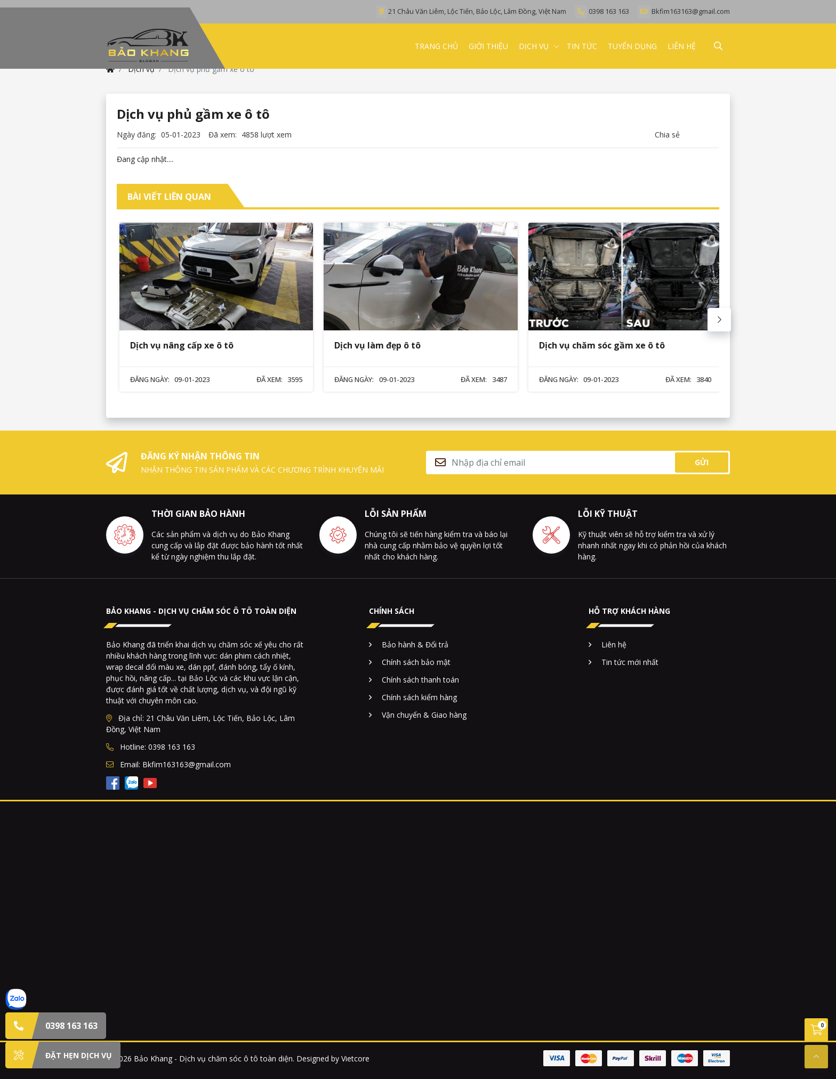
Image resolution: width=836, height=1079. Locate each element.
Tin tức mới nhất (629, 662)
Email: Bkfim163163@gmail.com (168, 764)
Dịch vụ (534, 46)
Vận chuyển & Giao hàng (424, 715)
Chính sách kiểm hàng (419, 697)
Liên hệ (613, 644)
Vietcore (355, 1058)
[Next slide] (719, 319)
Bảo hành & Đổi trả (415, 644)
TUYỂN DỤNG (632, 46)
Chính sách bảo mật (416, 662)
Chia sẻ (667, 134)
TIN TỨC (582, 46)
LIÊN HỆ (682, 46)
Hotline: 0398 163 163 (150, 747)
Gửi (702, 462)
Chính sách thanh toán (420, 680)
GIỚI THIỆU (488, 46)
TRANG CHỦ (436, 46)
